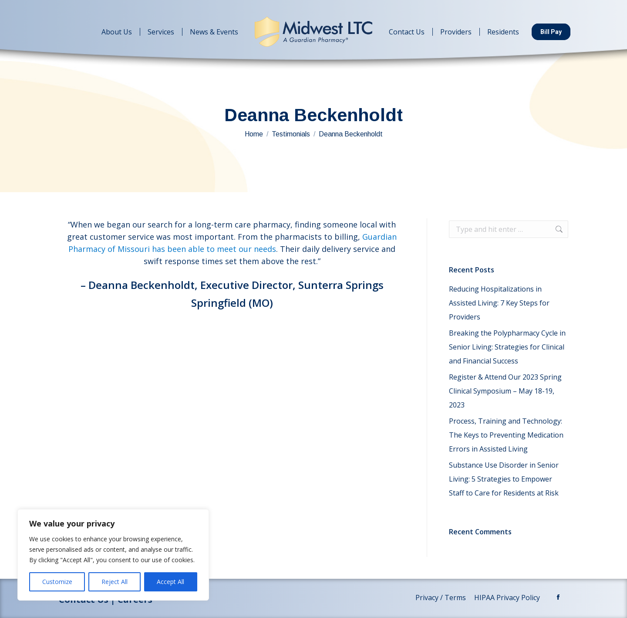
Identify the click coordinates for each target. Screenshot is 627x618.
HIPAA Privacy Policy (508, 597)
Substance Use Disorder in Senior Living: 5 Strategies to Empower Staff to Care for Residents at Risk (504, 479)
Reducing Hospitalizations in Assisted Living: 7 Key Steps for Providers (499, 303)
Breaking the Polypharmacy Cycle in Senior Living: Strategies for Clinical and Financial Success (507, 347)
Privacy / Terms (441, 597)
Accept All (170, 581)
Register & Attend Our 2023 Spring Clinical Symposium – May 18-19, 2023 (505, 391)
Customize (57, 581)
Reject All (114, 581)
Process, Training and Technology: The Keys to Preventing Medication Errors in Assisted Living (506, 435)
